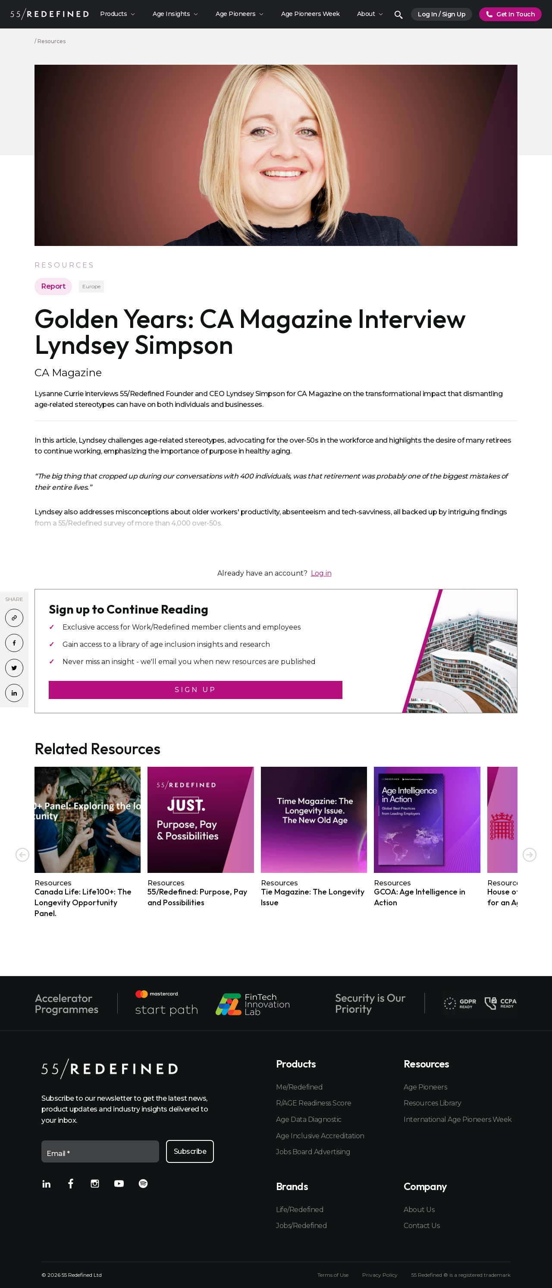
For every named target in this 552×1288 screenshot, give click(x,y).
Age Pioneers (425, 1087)
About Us (419, 1210)
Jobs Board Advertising (313, 1152)
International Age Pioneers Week (457, 1119)
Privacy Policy (380, 1275)
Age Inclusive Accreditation (320, 1136)
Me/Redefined (299, 1087)
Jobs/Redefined (301, 1226)
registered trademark (484, 1275)
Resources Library (432, 1103)
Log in (321, 573)
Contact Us (421, 1226)
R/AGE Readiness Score (313, 1103)
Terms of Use (332, 1275)
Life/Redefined (299, 1210)
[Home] (49, 14)
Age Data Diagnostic (309, 1119)
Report (53, 286)
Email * (58, 1153)
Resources (52, 41)
